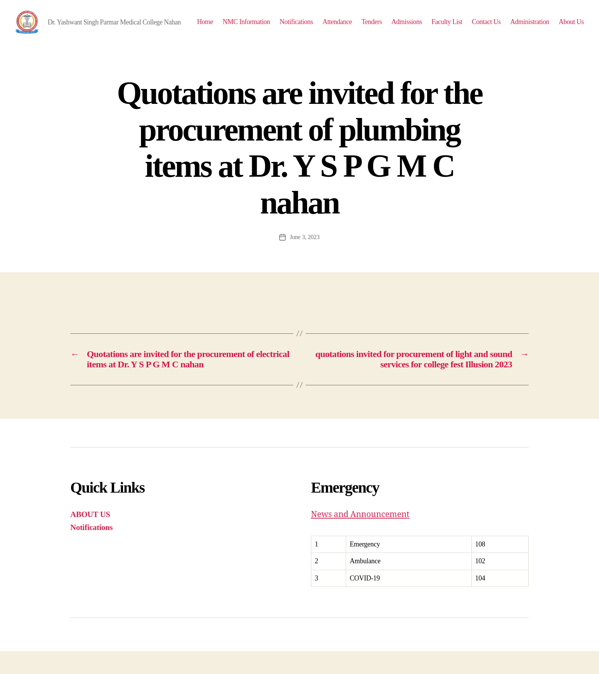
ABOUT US (90, 537)
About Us (571, 39)
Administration (564, 27)
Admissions (441, 27)
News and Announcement (360, 537)
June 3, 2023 (304, 260)
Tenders (406, 27)
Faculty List (481, 27)
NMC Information (280, 27)
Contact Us (520, 27)
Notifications (331, 27)
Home (240, 27)
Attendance (372, 27)
